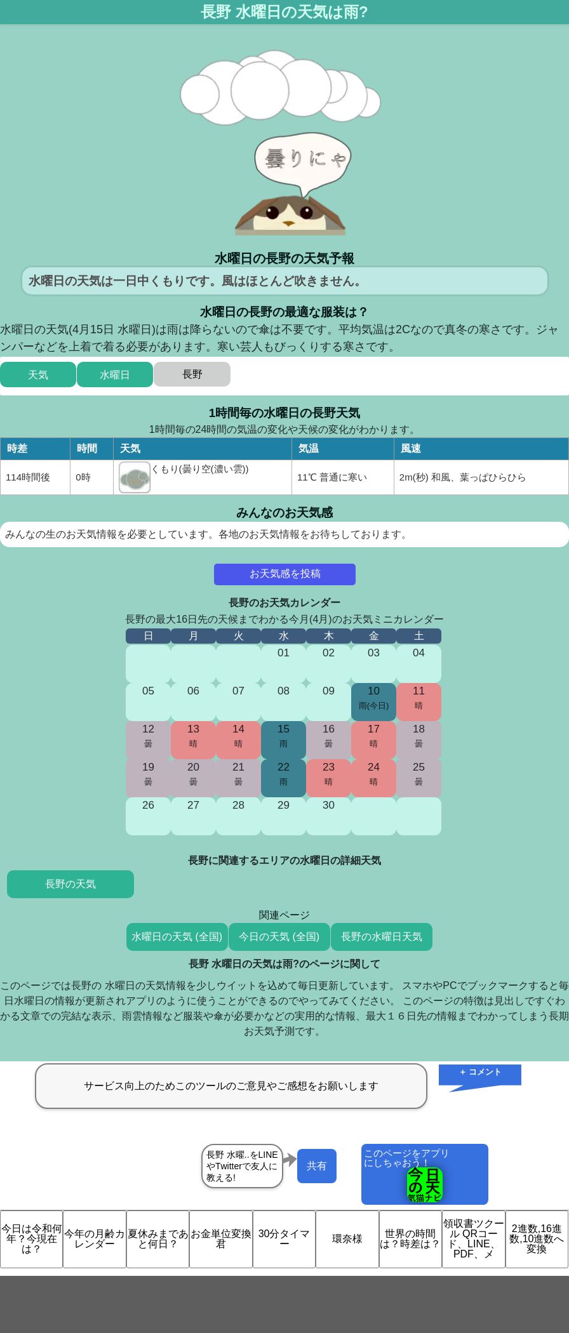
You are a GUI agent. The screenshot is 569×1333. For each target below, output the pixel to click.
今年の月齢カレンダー (94, 1238)
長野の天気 (70, 884)
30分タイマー (284, 1238)
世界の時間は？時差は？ (410, 1238)
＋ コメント (480, 1072)
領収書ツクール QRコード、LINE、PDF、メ (473, 1238)
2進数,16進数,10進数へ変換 (536, 1238)
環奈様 (347, 1238)
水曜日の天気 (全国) (176, 936)
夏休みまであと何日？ (158, 1238)
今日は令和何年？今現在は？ (31, 1238)
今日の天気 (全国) (279, 936)
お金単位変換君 (221, 1238)
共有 (317, 1165)
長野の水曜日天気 (381, 936)
